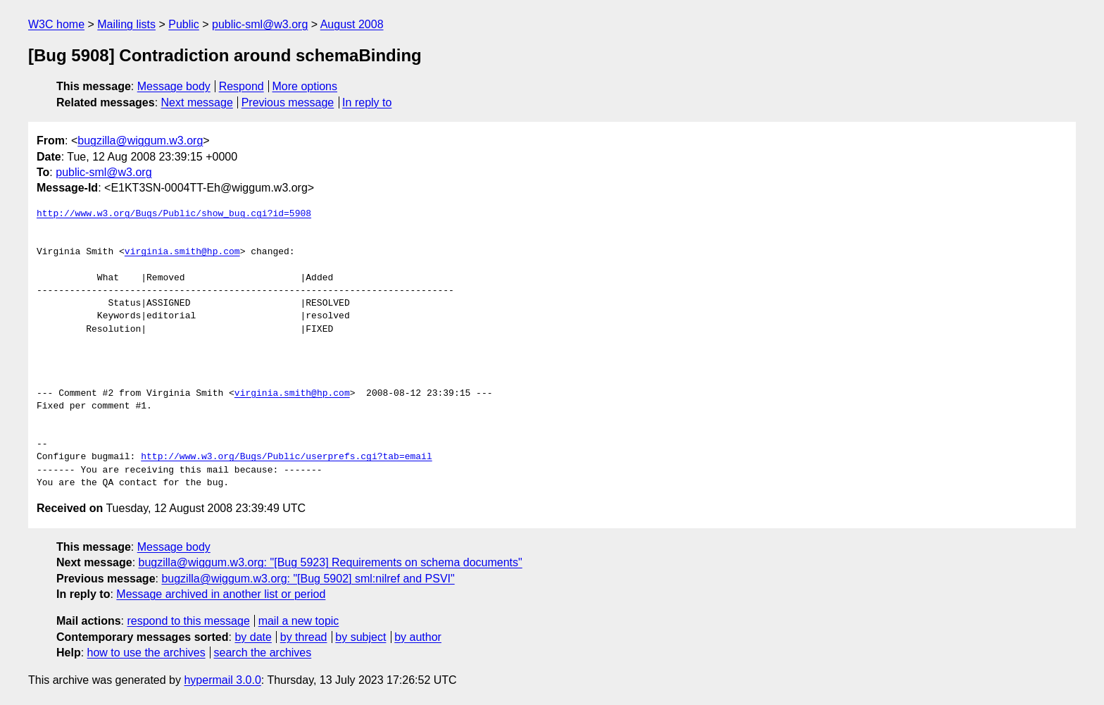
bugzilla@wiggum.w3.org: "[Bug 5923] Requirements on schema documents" (330, 562)
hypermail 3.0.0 (222, 680)
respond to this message (188, 621)
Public (183, 24)
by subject (360, 637)
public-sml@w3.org (260, 24)
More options (305, 86)
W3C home (56, 24)
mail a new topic (298, 621)
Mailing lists (126, 24)
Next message (197, 102)
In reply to (366, 102)
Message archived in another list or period (220, 594)
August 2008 (352, 24)
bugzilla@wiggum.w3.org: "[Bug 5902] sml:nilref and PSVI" (307, 579)
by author (417, 637)
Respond (241, 86)
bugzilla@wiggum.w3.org (140, 140)
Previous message (288, 102)
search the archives (263, 653)
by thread (303, 637)
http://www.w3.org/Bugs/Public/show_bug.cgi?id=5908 (174, 214)
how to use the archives (146, 653)
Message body (174, 86)
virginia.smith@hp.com (182, 252)
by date (252, 637)
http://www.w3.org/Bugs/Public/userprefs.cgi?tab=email (286, 457)
